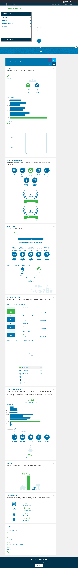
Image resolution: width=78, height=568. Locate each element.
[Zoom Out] (76, 45)
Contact (59, 4)
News (55, 4)
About (52, 4)
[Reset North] (76, 47)
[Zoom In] (76, 43)
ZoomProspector (13, 8)
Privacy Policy (64, 4)
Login (70, 4)
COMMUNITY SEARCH (66, 8)
